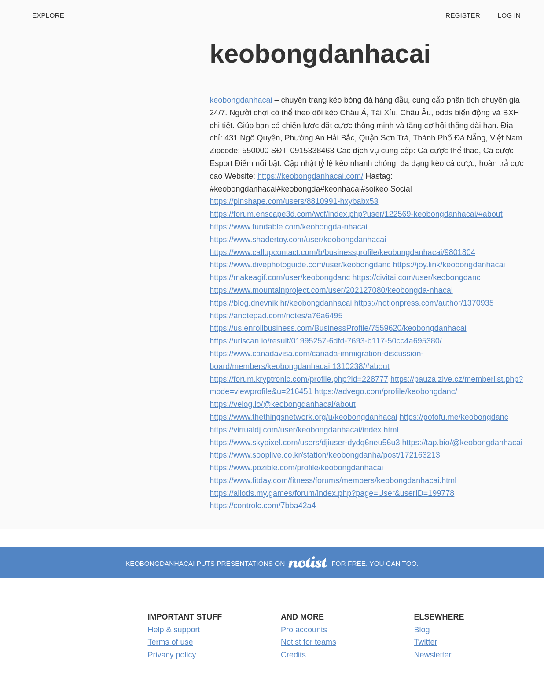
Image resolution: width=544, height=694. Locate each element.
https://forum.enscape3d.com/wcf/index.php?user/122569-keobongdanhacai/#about (356, 214)
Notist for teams (308, 642)
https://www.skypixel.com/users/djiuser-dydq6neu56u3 (305, 442)
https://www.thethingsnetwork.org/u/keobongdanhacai (303, 417)
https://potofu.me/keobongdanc (454, 417)
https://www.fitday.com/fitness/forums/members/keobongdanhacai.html (333, 480)
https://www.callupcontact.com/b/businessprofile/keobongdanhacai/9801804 (342, 252)
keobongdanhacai (241, 100)
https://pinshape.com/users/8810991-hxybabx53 (294, 201)
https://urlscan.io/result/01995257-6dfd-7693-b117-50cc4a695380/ (325, 340)
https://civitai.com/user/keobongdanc (417, 277)
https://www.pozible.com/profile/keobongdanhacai (296, 467)
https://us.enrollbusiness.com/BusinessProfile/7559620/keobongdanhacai (338, 328)
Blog (422, 629)
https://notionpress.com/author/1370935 (424, 303)
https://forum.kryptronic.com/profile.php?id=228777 (299, 379)
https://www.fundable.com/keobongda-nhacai (288, 226)
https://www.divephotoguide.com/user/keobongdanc (300, 264)
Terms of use (170, 642)
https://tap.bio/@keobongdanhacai (462, 442)
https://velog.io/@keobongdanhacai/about (283, 404)
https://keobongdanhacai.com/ (310, 176)
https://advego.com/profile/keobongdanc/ (386, 391)
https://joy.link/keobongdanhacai (449, 264)
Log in (509, 15)
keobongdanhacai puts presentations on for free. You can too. (272, 563)
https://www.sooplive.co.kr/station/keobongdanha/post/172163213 (325, 454)
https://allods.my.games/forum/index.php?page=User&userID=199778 (332, 493)
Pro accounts (304, 629)
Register (462, 15)
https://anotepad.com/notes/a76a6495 (276, 315)
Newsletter (433, 654)
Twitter (425, 642)
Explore (48, 15)
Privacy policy (172, 654)
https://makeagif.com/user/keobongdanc (280, 277)
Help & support (174, 629)
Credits (293, 654)
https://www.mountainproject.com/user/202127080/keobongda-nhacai (331, 290)
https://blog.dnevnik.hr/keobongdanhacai (281, 303)
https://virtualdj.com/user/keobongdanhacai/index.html (304, 429)
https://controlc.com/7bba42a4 (263, 505)
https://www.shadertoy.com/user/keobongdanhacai (298, 239)
